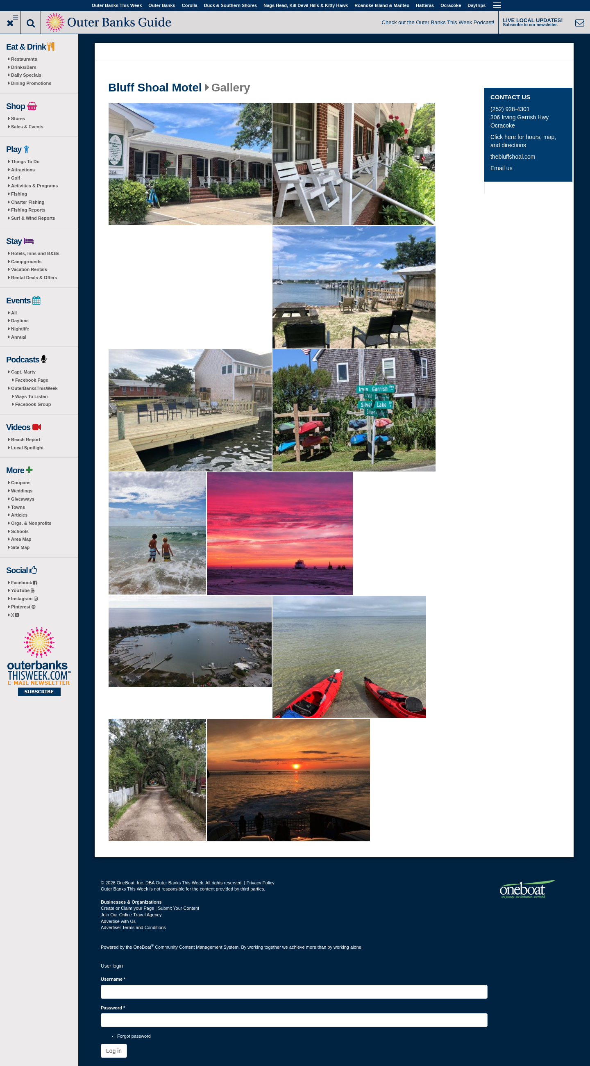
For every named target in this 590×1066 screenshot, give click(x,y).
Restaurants (24, 59)
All (14, 312)
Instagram (24, 598)
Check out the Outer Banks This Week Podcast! (438, 22)
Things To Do (25, 161)
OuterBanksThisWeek (34, 388)
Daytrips (476, 5)
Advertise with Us (118, 921)
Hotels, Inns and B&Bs (35, 253)
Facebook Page (31, 380)
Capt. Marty (23, 371)
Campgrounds (26, 261)
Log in (114, 1051)
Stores (18, 118)
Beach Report (26, 439)
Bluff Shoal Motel (155, 88)
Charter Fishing (27, 202)
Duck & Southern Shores (230, 5)
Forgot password (134, 1036)
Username (113, 979)
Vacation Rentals (29, 269)
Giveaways (22, 499)
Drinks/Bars (23, 67)
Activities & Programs (34, 185)
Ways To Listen (31, 396)
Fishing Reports (28, 209)
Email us (501, 168)
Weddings (21, 490)
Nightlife (20, 328)
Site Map (20, 547)
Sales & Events (27, 126)
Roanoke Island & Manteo (381, 5)
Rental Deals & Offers (34, 277)
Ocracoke (450, 5)
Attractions (23, 169)
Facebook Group (33, 404)
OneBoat (144, 947)
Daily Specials (26, 75)
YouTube (22, 590)
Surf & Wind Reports (33, 218)
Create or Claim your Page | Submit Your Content (150, 908)
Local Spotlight (27, 447)
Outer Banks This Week (117, 5)
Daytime (20, 320)
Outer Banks (161, 5)
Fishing (19, 193)
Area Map (21, 539)
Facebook (24, 582)
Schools (20, 531)
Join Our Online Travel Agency (131, 914)
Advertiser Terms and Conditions (133, 927)
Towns (18, 507)
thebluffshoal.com (512, 156)
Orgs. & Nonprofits (31, 523)
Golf (15, 177)
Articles (19, 514)
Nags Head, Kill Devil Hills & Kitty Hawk (305, 5)
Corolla (189, 5)
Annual (18, 337)
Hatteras (425, 5)
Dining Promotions (31, 83)
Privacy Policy (260, 882)
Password (113, 1007)
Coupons (21, 482)
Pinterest (23, 606)
